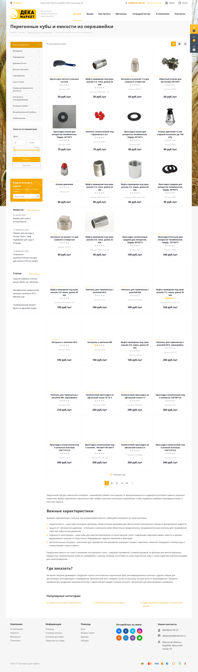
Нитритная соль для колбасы (110, 602)
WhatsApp (139, 638)
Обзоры (85, 640)
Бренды (85, 636)
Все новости (33, 210)
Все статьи (34, 273)
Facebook (126, 631)
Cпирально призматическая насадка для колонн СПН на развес (25, 257)
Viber (132, 638)
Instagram (139, 631)
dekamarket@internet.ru (173, 635)
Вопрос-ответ (87, 632)
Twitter (132, 631)
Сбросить (26, 165)
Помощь (50, 629)
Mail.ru (126, 638)
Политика (15, 640)
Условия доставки (55, 636)
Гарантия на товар (55, 640)
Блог (83, 629)
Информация (53, 624)
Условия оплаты (54, 632)
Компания (16, 624)
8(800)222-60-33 (136, 3)
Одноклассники (119, 638)
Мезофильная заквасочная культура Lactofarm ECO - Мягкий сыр (26, 293)
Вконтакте (119, 631)
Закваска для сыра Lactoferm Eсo (65, 602)
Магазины (15, 636)
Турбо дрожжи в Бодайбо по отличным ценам (162, 604)
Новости (14, 632)
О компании (16, 629)
